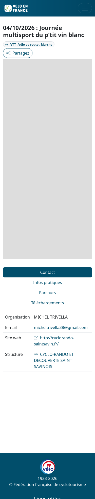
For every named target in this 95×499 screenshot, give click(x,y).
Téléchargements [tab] (47, 303)
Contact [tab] (47, 272)
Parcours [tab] (47, 292)
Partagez (17, 53)
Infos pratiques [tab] (47, 282)
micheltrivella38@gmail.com (61, 327)
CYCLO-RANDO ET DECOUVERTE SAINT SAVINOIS (54, 360)
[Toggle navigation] (85, 8)
